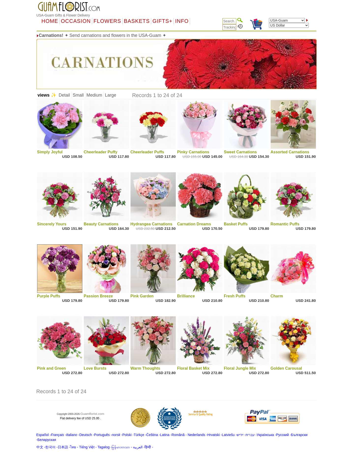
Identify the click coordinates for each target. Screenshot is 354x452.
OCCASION (76, 21)
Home (50, 21)
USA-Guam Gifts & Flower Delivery (63, 15)
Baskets (137, 21)
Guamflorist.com (92, 414)
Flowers (107, 21)
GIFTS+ (162, 21)
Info (182, 21)
